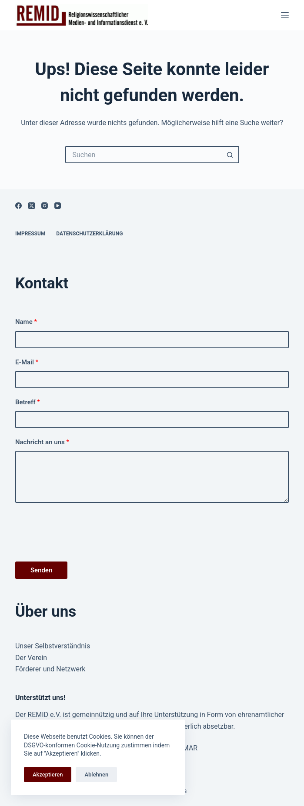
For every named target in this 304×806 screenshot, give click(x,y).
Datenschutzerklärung (89, 234)
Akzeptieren (48, 774)
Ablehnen (96, 774)
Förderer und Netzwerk (50, 669)
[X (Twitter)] (31, 205)
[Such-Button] (230, 154)
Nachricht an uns (42, 442)
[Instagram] (44, 205)
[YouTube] (57, 205)
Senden (41, 570)
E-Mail (26, 362)
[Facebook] (18, 205)
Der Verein (31, 658)
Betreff (27, 402)
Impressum (30, 234)
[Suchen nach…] (143, 154)
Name (26, 322)
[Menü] (285, 15)
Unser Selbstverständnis (52, 646)
